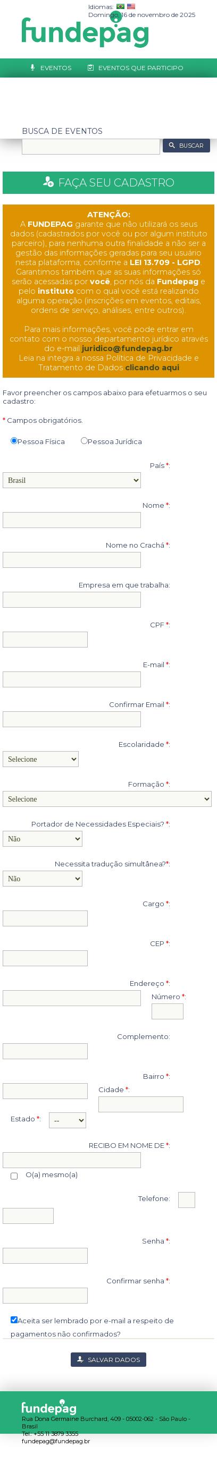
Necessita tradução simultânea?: (112, 863)
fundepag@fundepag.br (56, 1441)
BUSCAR (191, 145)
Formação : (149, 784)
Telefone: (154, 1198)
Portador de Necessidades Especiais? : (100, 824)
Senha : (156, 1241)
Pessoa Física (38, 441)
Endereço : (150, 983)
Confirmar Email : (139, 704)
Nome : (156, 505)
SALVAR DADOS (114, 1360)
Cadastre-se (63, 106)
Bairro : (156, 1076)
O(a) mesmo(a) (44, 1174)
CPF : (160, 624)
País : (160, 465)
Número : (164, 996)
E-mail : (156, 664)
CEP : (160, 943)
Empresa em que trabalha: (124, 585)
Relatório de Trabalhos (86, 87)
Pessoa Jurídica (111, 441)
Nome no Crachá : (138, 545)
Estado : (22, 1118)
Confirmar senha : (138, 1280)
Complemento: (143, 1036)
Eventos (55, 68)
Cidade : (109, 1089)
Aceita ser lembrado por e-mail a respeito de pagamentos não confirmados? (92, 1321)
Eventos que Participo (140, 68)
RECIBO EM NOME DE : (129, 1145)
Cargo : (156, 903)
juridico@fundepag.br (127, 348)
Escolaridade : (144, 744)
